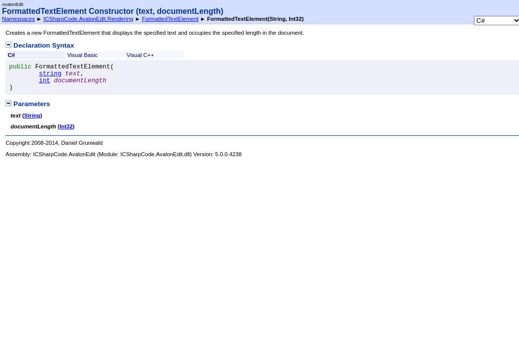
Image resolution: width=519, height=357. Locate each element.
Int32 (65, 126)
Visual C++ (140, 55)
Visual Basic (82, 55)
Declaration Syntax (39, 45)
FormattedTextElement (170, 19)
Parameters (27, 104)
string (50, 73)
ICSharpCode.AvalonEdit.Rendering (88, 19)
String (32, 116)
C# (11, 55)
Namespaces (18, 19)
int (45, 80)
